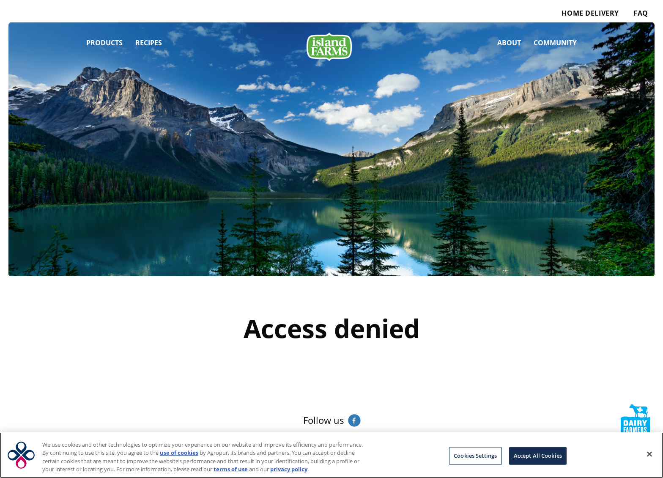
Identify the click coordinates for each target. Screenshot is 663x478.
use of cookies (179, 452)
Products (104, 42)
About (509, 42)
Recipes (148, 42)
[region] (331, 455)
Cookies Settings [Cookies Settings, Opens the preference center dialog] (475, 455)
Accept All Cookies (538, 455)
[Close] (649, 454)
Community (555, 42)
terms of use (231, 469)
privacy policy (288, 469)
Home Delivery (590, 13)
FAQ (640, 13)
